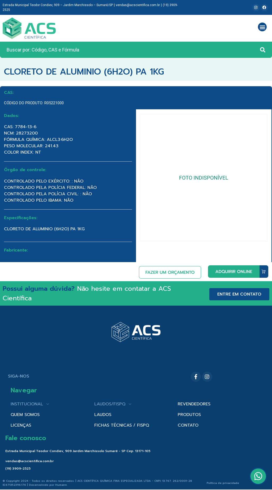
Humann (61, 485)
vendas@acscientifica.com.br (138, 5)
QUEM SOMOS (25, 414)
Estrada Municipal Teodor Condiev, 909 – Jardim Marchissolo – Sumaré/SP (58, 5)
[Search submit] (262, 50)
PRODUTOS (189, 414)
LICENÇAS (21, 425)
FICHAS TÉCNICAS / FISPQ (121, 425)
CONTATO (188, 425)
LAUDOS (102, 414)
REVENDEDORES (194, 404)
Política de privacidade (223, 483)
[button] (262, 27)
